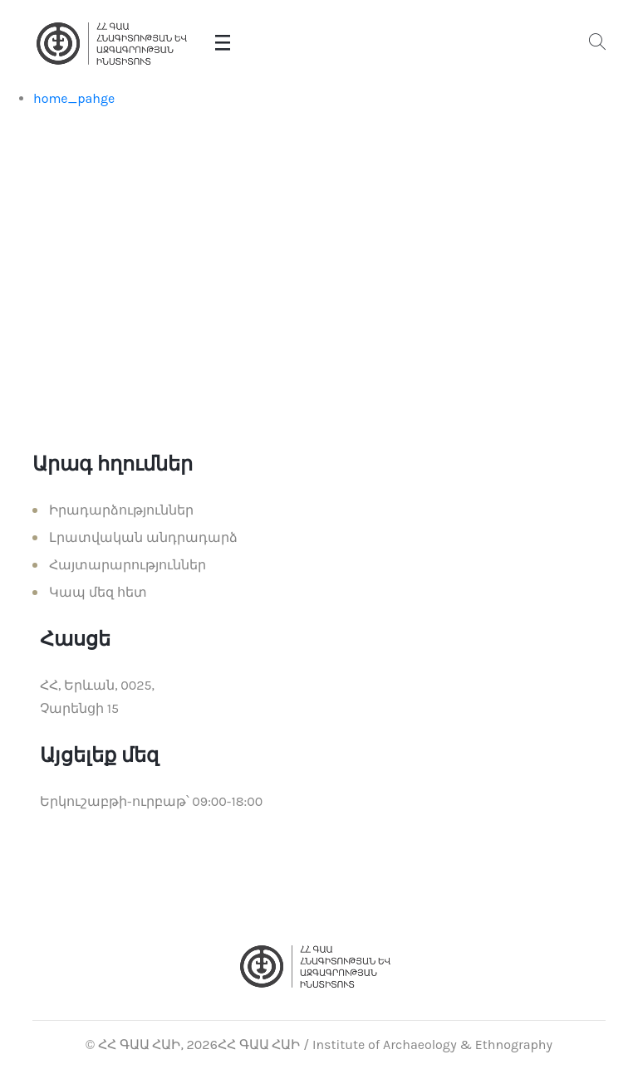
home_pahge (74, 98)
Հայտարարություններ (127, 565)
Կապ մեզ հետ (98, 592)
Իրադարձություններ (121, 510)
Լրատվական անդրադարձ (143, 537)
